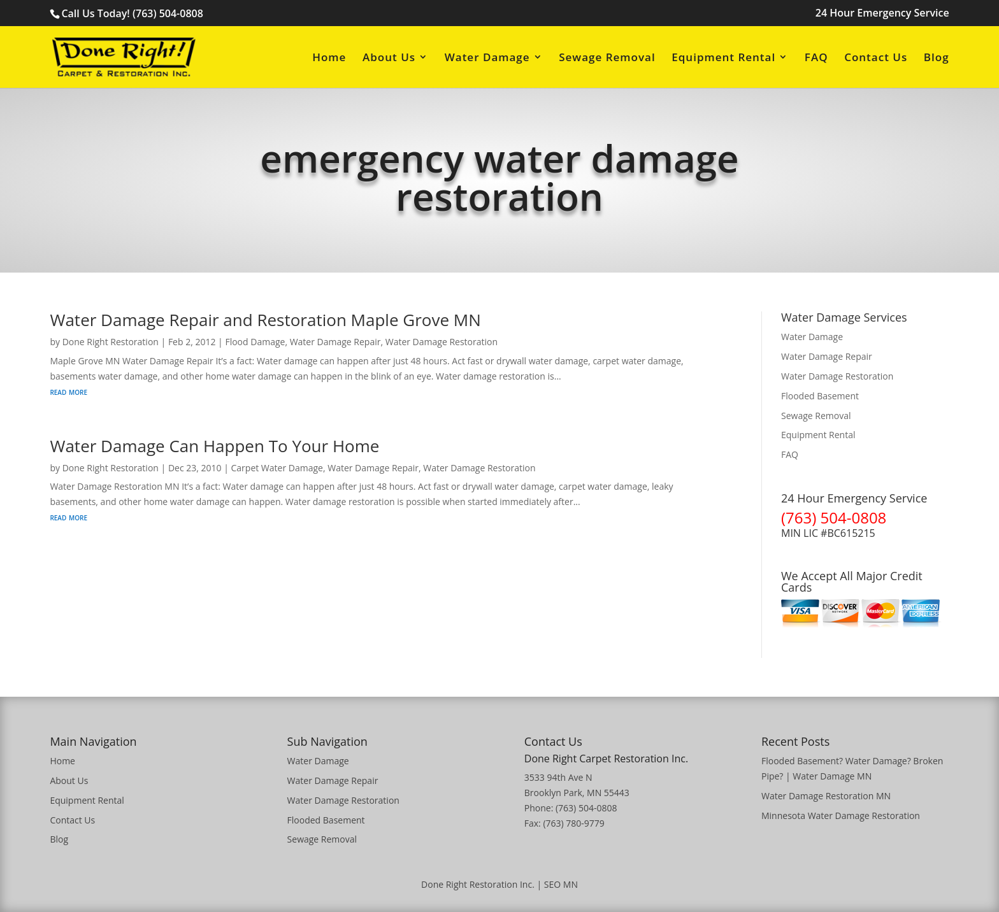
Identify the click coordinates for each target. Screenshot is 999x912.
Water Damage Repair (335, 342)
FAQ (816, 58)
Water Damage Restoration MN (826, 796)
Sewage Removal (607, 58)
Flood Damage (255, 342)
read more (68, 391)
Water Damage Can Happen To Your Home (214, 445)
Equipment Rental (723, 58)
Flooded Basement (820, 396)
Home (329, 58)
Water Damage (487, 58)
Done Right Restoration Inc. (478, 884)
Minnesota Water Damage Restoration (840, 815)
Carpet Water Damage (277, 468)
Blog (936, 58)
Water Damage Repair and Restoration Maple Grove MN (265, 319)
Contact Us (875, 58)
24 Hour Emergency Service (882, 14)
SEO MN (561, 884)
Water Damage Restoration (441, 342)
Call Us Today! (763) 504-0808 (132, 13)
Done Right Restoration (110, 342)
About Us (389, 58)
